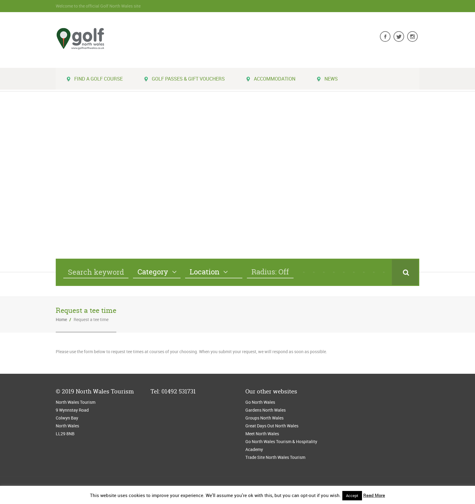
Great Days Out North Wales (271, 426)
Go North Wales (260, 402)
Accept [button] (352, 495)
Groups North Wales (264, 418)
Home (61, 319)
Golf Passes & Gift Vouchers (184, 78)
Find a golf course (94, 78)
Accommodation (270, 78)
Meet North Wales (262, 433)
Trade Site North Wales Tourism (275, 457)
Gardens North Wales (265, 410)
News (327, 78)
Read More (374, 495)
